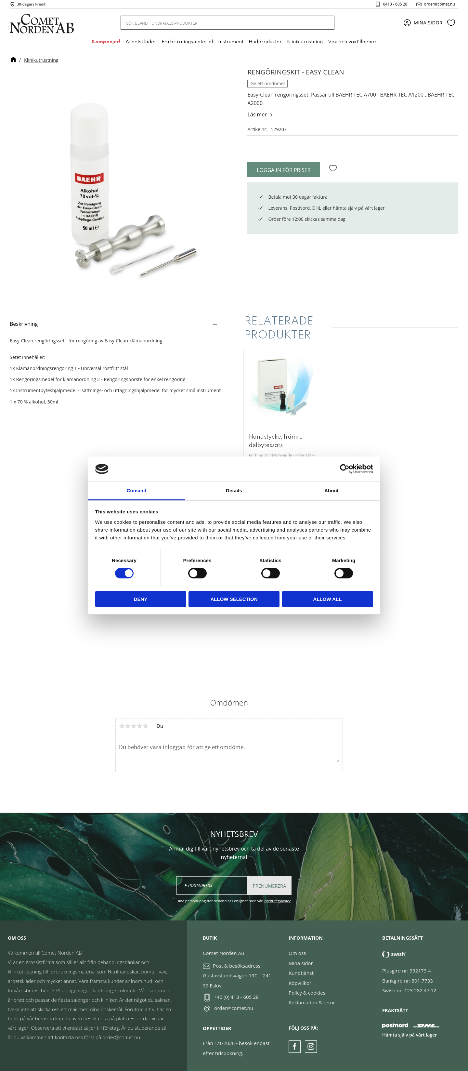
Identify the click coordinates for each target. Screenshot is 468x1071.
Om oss (297, 953)
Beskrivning (24, 323)
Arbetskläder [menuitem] (140, 43)
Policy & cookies (307, 992)
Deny (141, 599)
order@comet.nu (437, 4)
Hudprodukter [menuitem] (265, 43)
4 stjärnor (139, 726)
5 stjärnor (145, 726)
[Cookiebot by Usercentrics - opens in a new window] (344, 469)
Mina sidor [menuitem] (428, 23)
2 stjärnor (128, 726)
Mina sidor (301, 963)
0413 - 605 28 (393, 4)
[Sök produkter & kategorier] (219, 23)
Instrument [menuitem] (230, 43)
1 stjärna (122, 726)
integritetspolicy (277, 900)
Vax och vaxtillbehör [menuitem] (352, 43)
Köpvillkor (300, 983)
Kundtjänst (301, 973)
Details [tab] (234, 490)
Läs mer (256, 114)
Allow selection (234, 599)
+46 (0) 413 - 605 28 (236, 997)
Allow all (327, 599)
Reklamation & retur (312, 1002)
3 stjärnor (133, 726)
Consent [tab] (137, 490)
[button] (451, 24)
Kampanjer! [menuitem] (105, 43)
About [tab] (331, 490)
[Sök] (326, 23)
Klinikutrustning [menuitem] (305, 43)
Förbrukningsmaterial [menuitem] (187, 43)
